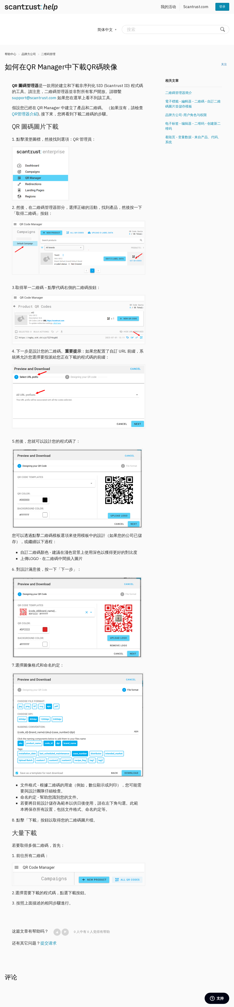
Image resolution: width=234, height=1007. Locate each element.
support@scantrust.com (34, 97)
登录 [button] (222, 7)
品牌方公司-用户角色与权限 (186, 115)
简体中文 (105, 29)
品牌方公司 (28, 54)
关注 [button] (224, 64)
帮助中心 (10, 54)
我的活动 (168, 6)
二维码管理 (48, 54)
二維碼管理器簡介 (178, 93)
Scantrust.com (195, 6)
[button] (57, 932)
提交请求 (48, 943)
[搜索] (175, 29)
